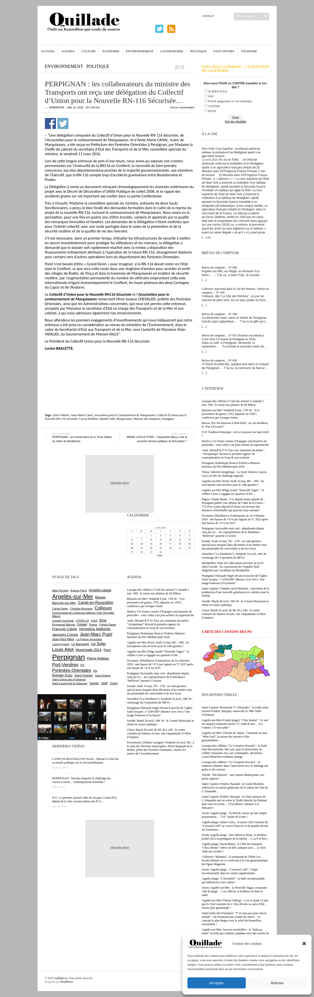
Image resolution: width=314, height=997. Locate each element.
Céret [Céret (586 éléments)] (94, 620)
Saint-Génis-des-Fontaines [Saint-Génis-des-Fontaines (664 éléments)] (69, 679)
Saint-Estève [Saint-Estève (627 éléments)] (103, 675)
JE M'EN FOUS (217, 91)
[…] (204, 237)
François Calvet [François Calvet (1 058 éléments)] (64, 629)
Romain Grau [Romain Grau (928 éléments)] (62, 675)
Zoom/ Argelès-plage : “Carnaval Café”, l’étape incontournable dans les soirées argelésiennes (230, 871)
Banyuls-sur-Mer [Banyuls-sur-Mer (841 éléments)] (64, 603)
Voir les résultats (235, 121)
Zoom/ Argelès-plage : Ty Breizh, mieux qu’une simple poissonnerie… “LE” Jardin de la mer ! (234, 814)
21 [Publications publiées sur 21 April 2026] (141, 548)
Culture (88, 51)
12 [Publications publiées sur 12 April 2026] (189, 539)
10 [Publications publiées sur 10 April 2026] (170, 539)
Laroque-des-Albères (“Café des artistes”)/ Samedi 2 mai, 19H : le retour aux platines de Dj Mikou (233, 403)
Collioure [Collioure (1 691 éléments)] (103, 608)
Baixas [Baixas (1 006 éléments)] (100, 597)
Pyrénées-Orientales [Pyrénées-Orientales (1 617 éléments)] (71, 670)
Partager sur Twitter (62, 123)
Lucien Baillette (88, 419)
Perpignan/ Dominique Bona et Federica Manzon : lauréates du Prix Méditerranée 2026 (231, 464)
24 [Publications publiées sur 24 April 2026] (170, 548)
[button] (304, 943)
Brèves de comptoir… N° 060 (219, 267)
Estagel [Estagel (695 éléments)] (82, 624)
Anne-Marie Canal (81, 415)
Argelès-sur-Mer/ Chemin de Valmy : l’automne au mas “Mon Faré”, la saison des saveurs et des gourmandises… (234, 736)
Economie (110, 51)
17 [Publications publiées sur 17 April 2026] (170, 543)
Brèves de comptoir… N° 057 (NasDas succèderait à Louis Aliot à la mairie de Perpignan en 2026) (233, 337)
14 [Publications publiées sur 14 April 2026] (141, 543)
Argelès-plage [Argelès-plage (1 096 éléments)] (100, 590)
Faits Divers (223, 51)
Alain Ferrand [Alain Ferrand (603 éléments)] (60, 590)
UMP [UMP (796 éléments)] (104, 683)
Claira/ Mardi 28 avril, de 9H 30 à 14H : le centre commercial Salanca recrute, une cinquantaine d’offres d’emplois (234, 614)
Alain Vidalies (60, 415)
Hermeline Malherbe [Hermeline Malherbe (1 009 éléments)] (94, 629)
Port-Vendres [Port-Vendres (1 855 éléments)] (65, 664)
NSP (211, 96)
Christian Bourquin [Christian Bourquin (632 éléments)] (81, 608)
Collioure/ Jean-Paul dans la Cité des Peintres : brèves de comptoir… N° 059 (235, 290)
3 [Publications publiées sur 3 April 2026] (170, 535)
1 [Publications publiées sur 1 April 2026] (151, 535)
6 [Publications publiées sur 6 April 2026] (131, 539)
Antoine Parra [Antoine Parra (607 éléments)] (78, 590)
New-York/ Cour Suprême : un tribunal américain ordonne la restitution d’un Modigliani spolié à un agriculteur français (231, 152)
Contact (208, 15)
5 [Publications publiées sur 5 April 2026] (189, 535)
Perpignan (168, 419)
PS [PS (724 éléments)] (82, 665)
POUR (212, 111)
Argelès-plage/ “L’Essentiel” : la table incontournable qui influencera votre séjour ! (233, 880)
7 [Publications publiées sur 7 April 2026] (141, 539)
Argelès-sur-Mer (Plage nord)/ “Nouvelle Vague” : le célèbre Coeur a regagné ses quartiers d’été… (233, 492)
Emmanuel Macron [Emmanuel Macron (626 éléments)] (63, 624)
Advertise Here (119, 483)
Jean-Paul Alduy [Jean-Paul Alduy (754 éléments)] (63, 639)
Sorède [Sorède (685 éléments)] (94, 683)
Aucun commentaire (182, 107)
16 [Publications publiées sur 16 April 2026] (160, 543)
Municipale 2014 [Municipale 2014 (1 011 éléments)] (89, 650)
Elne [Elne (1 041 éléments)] (102, 620)
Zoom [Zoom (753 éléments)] (114, 683)
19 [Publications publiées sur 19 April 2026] (189, 543)
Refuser (277, 983)
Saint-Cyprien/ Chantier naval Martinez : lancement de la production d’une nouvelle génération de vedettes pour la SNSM (235, 592)
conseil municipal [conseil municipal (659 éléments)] (63, 620)
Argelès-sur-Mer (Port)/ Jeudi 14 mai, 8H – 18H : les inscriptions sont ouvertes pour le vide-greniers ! (233, 482)
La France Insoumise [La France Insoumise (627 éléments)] (89, 639)
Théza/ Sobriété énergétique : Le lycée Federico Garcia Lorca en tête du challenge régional (234, 473)
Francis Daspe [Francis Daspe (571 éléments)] (107, 624)
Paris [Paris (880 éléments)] (107, 650)
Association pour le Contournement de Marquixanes (124, 415)
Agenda (68, 51)
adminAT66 (56, 107)
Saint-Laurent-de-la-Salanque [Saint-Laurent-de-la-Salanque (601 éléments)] (70, 683)
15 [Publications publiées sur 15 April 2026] (151, 543)
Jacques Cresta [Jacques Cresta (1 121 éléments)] (65, 634)
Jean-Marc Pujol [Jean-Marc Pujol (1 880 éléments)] (96, 634)
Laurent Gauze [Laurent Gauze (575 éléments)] (61, 644)
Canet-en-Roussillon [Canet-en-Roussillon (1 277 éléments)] (95, 603)
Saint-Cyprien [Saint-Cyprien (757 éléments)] (83, 675)
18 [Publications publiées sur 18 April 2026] (180, 543)
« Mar (159, 555)
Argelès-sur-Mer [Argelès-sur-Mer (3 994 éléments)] (72, 596)
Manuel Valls (107, 419)
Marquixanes (124, 419)
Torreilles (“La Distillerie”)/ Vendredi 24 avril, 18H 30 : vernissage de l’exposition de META (235, 555)
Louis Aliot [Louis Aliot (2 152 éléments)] (63, 649)
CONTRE (214, 106)
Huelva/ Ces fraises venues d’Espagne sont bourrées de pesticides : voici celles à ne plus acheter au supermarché (235, 443)
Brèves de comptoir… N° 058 (219, 314)
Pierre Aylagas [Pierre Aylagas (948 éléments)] (98, 658)
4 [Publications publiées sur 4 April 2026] (180, 535)
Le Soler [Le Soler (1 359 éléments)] (98, 643)
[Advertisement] (119, 364)
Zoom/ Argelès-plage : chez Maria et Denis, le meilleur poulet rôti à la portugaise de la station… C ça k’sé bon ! (235, 836)
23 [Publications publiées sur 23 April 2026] (160, 548)
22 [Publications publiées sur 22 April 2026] (151, 548)
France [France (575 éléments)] (93, 624)
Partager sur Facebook (50, 123)
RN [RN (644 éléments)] (95, 670)
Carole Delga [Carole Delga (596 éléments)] (60, 608)
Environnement (140, 51)
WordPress (66, 982)
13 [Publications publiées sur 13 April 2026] (132, 543)
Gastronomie (171, 51)
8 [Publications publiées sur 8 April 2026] (151, 539)
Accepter (216, 983)
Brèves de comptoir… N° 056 (219, 360)
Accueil (48, 51)
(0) (209, 237)
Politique (198, 51)
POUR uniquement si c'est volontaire (230, 101)
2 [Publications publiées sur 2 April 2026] (160, 535)
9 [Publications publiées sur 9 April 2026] (160, 539)
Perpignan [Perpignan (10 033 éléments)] (68, 657)
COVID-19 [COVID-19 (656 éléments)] (82, 620)
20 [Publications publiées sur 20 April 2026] (132, 548)
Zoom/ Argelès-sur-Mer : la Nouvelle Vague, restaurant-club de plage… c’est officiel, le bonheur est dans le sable (235, 891)
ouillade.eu (60, 978)
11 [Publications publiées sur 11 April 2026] (180, 539)
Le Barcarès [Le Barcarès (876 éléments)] (80, 644)
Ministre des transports (146, 419)
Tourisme (249, 51)
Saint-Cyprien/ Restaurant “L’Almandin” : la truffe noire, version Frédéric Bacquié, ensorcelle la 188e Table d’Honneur (235, 711)
